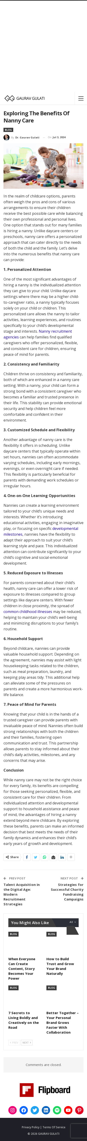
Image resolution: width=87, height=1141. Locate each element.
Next (27, 1042)
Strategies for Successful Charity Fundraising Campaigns (67, 891)
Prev (14, 1042)
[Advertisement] (43, 46)
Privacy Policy (30, 1127)
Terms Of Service (53, 1127)
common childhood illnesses (27, 611)
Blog (8, 129)
